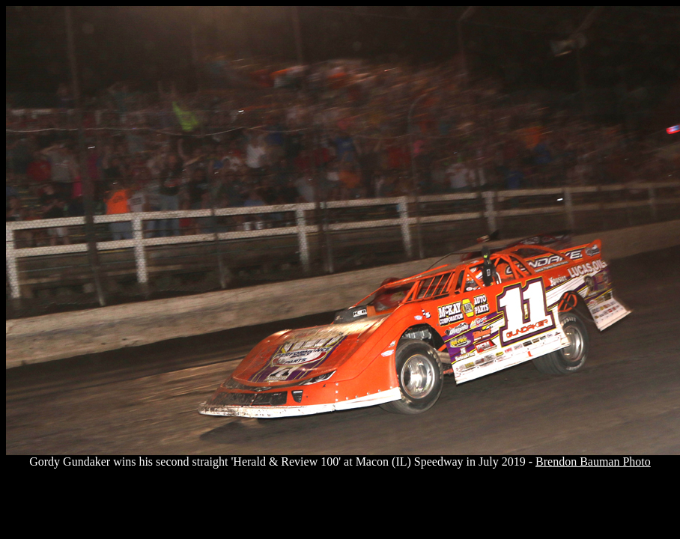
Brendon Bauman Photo (593, 461)
